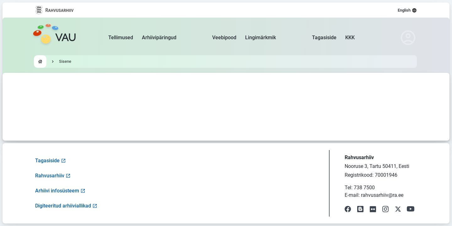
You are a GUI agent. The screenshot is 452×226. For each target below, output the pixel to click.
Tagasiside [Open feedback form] (50, 161)
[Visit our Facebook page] (348, 209)
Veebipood (224, 37)
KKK (350, 37)
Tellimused (120, 37)
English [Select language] (407, 10)
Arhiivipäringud (159, 37)
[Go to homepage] (54, 37)
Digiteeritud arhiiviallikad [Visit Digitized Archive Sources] (66, 206)
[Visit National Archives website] (54, 10)
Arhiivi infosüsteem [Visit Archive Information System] (60, 191)
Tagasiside (324, 37)
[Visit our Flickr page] (373, 209)
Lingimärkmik (260, 37)
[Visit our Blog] (360, 209)
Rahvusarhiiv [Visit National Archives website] (53, 176)
